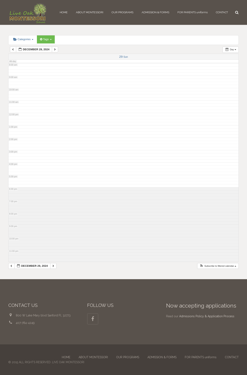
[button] (217, 266)
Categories (23, 39)
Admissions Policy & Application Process (206, 316)
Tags (45, 39)
